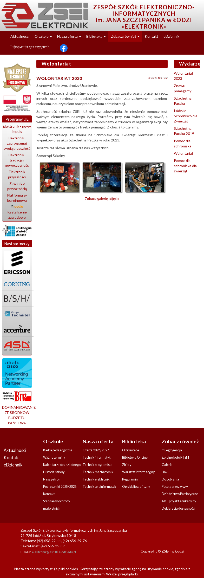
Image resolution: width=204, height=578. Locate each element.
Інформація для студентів (29, 46)
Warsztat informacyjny (138, 472)
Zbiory (126, 465)
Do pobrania (170, 479)
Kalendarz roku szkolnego (62, 465)
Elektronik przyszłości (17, 174)
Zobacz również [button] (125, 36)
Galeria (167, 465)
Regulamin (130, 479)
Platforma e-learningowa (17, 200)
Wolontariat (183, 153)
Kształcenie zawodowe (17, 214)
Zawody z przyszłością (17, 186)
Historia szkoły (53, 472)
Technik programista (98, 465)
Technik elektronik (96, 479)
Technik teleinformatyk (99, 487)
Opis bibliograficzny (136, 487)
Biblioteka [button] (96, 36)
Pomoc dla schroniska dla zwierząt (185, 165)
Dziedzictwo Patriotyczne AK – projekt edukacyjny (180, 497)
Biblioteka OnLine (135, 457)
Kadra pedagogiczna (58, 450)
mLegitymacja (172, 450)
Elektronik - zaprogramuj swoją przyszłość (16, 143)
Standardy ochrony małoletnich (56, 504)
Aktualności (19, 36)
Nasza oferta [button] (69, 36)
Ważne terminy (54, 457)
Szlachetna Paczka (183, 101)
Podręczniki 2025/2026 (59, 487)
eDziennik (171, 36)
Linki (165, 472)
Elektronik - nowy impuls (17, 129)
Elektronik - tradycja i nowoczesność (17, 160)
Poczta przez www (175, 487)
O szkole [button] (43, 36)
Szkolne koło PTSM (175, 457)
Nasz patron (51, 479)
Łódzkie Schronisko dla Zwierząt (185, 115)
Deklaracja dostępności (178, 508)
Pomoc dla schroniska (182, 143)
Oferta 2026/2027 (96, 450)
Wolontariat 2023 (183, 76)
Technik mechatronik (98, 472)
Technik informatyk (97, 457)
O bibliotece (130, 450)
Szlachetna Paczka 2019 (184, 131)
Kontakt (151, 36)
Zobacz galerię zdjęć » (102, 198)
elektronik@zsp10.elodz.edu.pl (54, 552)
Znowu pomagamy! (183, 88)
